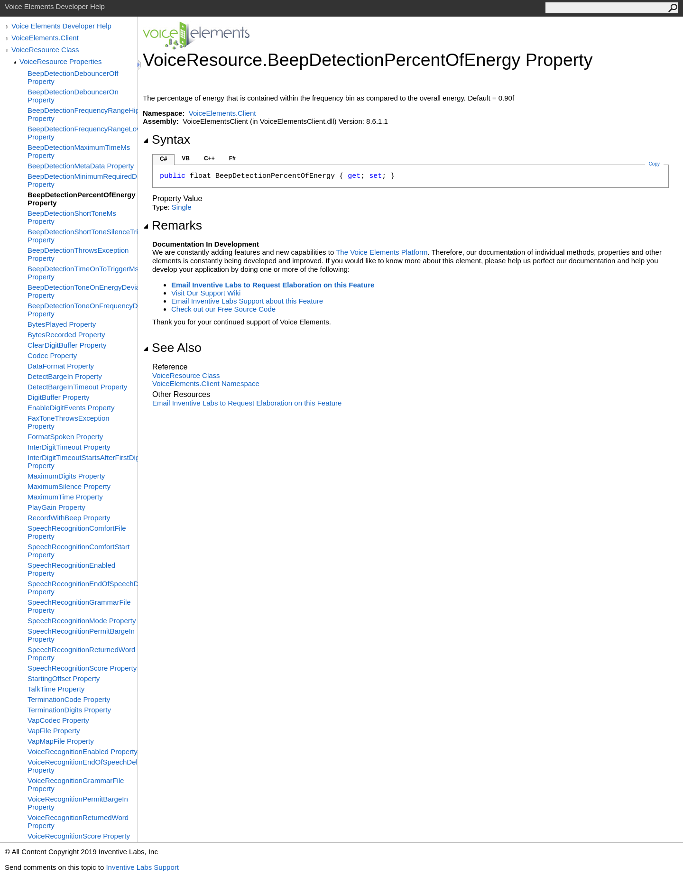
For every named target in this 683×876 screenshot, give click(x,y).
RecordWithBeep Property (69, 518)
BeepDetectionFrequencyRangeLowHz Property (83, 133)
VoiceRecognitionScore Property (79, 836)
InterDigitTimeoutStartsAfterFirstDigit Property (83, 461)
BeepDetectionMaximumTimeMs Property (79, 151)
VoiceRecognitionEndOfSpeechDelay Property (83, 766)
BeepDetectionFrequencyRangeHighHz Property (83, 114)
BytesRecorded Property (66, 335)
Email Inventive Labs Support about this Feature (247, 301)
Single (182, 207)
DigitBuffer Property (59, 397)
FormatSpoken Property (65, 437)
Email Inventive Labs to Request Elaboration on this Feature (272, 285)
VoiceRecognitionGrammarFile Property (76, 784)
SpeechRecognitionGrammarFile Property (79, 606)
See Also (172, 348)
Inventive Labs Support (142, 867)
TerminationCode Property (69, 699)
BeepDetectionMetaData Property (81, 166)
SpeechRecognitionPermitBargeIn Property (81, 635)
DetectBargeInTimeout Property (77, 387)
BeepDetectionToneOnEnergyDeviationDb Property (83, 291)
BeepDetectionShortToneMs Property (72, 217)
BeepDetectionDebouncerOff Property (73, 77)
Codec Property (52, 355)
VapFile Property (54, 731)
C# (163, 159)
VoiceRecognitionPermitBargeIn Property (78, 803)
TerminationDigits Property (69, 710)
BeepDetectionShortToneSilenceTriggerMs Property (83, 236)
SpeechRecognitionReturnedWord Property (81, 653)
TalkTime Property (56, 689)
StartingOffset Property (64, 678)
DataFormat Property (61, 366)
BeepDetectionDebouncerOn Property (73, 96)
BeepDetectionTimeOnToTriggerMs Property (83, 273)
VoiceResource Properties (60, 61)
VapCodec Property (58, 720)
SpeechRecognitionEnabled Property (71, 569)
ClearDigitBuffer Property (67, 345)
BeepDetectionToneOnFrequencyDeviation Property (83, 310)
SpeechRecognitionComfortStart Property (78, 551)
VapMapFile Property (61, 741)
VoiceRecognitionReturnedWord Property (78, 821)
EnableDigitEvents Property (71, 408)
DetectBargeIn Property (65, 376)
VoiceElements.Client (45, 38)
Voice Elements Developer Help (61, 26)
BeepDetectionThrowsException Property (78, 254)
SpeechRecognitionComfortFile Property (77, 532)
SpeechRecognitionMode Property (82, 621)
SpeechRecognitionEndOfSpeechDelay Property (83, 588)
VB (186, 158)
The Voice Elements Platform (381, 252)
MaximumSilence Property (69, 486)
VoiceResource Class (45, 50)
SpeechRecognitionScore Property (82, 668)
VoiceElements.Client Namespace (205, 383)
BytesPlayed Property (62, 324)
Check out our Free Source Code (223, 309)
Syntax (166, 139)
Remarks (172, 225)
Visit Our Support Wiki (205, 293)
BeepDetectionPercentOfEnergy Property (82, 199)
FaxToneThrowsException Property (69, 422)
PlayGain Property (56, 507)
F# (232, 158)
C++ (209, 158)
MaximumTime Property (65, 497)
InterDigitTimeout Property (69, 447)
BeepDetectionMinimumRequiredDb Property (83, 180)
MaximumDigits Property (66, 476)
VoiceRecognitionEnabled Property (83, 751)
